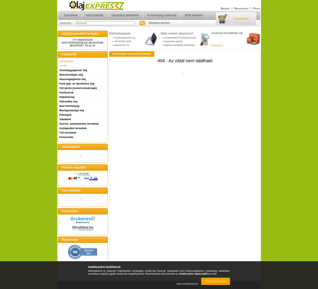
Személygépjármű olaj (73, 70)
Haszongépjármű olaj (72, 79)
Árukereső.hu (82, 222)
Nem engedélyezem (187, 283)
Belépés (225, 8)
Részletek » (218, 45)
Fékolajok (65, 114)
